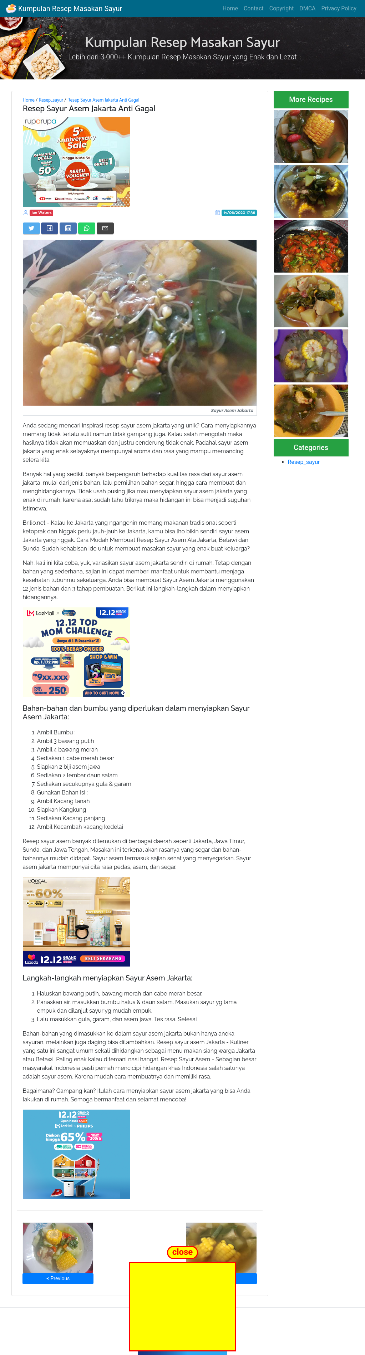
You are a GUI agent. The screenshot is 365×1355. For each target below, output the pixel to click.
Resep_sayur (51, 100)
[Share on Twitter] (31, 228)
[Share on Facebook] (49, 228)
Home (230, 8)
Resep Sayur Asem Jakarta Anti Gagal (103, 100)
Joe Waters (41, 212)
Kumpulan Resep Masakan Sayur (64, 8)
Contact (254, 8)
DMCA (307, 8)
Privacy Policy (339, 8)
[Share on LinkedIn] (68, 228)
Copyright (281, 8)
